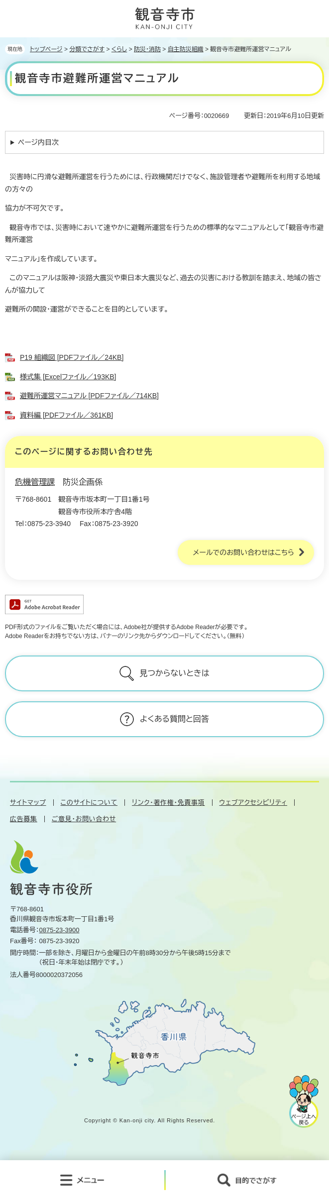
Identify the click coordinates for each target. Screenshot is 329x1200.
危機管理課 (35, 482)
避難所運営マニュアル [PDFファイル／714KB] (89, 396)
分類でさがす (87, 49)
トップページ (46, 49)
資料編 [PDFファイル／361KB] (66, 415)
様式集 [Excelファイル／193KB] (68, 377)
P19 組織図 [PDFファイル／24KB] (71, 357)
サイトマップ (28, 802)
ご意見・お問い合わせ (84, 819)
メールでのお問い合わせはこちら (243, 552)
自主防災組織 (186, 49)
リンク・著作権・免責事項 (168, 802)
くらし (119, 49)
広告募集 (23, 819)
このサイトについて (89, 802)
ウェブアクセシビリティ (253, 802)
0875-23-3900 (59, 930)
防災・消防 (147, 49)
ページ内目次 (38, 142)
